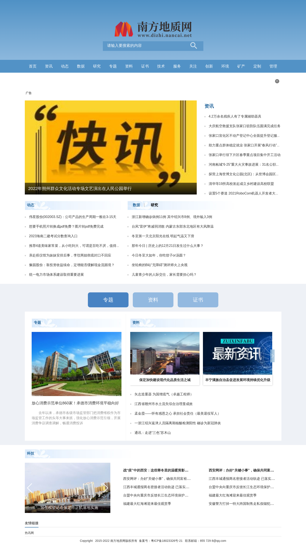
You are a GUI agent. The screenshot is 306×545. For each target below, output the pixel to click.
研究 (97, 66)
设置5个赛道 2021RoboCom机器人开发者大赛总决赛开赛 (252, 193)
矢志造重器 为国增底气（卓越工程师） (164, 394)
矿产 (241, 66)
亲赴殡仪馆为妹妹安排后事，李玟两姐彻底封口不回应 (70, 255)
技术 (161, 66)
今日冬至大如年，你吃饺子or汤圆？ (159, 255)
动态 (65, 66)
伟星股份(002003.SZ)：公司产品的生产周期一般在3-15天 (73, 217)
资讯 (49, 66)
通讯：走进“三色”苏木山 (153, 433)
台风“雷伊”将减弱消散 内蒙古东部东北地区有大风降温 (173, 226)
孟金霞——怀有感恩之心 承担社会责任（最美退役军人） (178, 413)
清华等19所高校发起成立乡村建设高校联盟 (241, 184)
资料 (129, 66)
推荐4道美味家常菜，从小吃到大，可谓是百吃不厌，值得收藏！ (78, 245)
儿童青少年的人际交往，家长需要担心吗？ (164, 274)
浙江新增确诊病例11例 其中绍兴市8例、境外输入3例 (172, 217)
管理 (273, 66)
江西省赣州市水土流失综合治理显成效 (164, 404)
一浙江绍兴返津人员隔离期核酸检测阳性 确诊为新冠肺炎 (178, 423)
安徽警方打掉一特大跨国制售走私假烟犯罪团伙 (245, 503)
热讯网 (29, 533)
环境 (225, 66)
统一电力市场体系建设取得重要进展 (56, 274)
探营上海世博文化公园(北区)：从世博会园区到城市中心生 (253, 174)
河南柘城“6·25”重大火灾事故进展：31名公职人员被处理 (251, 164)
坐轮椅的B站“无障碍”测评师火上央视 (160, 265)
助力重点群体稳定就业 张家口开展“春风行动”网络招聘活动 (253, 145)
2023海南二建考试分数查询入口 (53, 236)
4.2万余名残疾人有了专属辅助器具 (235, 116)
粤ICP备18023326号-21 (167, 540)
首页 (33, 66)
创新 (209, 66)
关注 (193, 66)
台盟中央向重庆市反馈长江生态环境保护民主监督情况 (164, 495)
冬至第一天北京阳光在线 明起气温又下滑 (163, 236)
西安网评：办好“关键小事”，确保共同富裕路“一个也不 (164, 478)
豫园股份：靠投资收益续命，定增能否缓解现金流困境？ (72, 265)
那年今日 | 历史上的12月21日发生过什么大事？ (168, 245)
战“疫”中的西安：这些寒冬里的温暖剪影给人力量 (160, 470)
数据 (81, 66)
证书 (145, 66)
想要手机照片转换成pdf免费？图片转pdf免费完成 (66, 226)
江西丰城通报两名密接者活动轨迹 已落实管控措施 (161, 487)
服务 (177, 66)
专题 (113, 66)
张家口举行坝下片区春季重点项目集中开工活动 (245, 155)
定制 (257, 66)
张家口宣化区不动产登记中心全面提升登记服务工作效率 (251, 135)
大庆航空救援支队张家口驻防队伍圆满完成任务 (245, 126)
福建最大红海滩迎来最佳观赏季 (147, 503)
